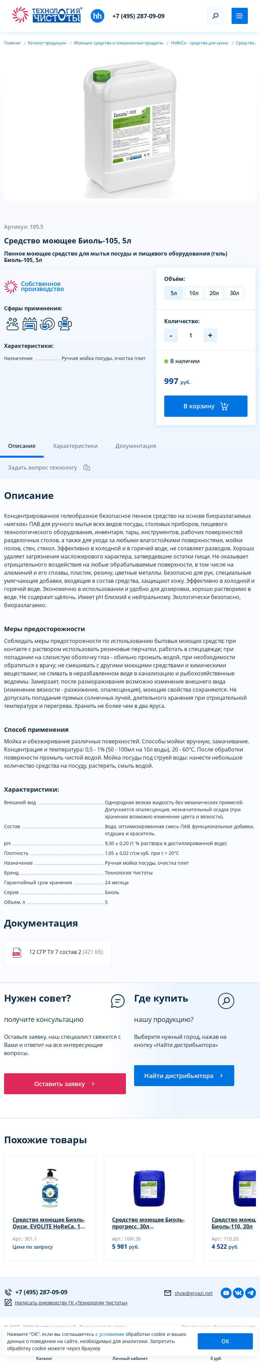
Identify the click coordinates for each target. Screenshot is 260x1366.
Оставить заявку (65, 1084)
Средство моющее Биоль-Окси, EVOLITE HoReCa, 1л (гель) (49, 1224)
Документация (135, 446)
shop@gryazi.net (188, 1294)
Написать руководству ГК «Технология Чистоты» (66, 1303)
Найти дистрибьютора (184, 1076)
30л (234, 293)
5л (174, 293)
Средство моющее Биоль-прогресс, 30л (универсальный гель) (148, 1224)
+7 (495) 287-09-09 (138, 16)
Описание (22, 446)
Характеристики (75, 446)
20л (214, 293)
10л (194, 293)
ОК (225, 1341)
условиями (112, 1334)
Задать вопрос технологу (49, 468)
